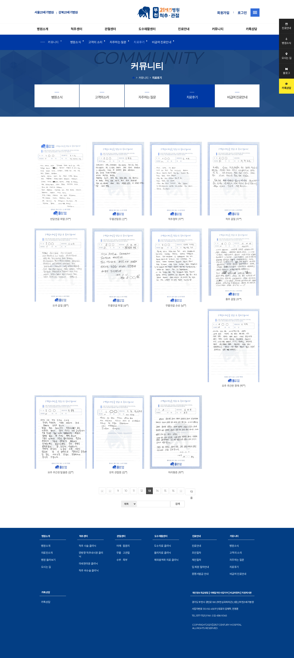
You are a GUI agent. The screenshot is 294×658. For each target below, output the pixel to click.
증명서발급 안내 (200, 574)
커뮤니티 (217, 29)
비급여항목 (235, 592)
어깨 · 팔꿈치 (123, 546)
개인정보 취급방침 (200, 592)
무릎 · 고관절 (123, 552)
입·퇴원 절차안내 (200, 567)
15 (165, 490)
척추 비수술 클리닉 (88, 570)
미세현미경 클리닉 (88, 563)
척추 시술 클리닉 (87, 546)
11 (134, 490)
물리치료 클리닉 (162, 552)
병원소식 (75, 42)
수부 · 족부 (121, 560)
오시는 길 (46, 567)
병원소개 (42, 29)
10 (125, 490)
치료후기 (139, 42)
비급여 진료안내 (161, 42)
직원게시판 (246, 592)
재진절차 (196, 560)
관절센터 (110, 29)
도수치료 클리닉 (162, 546)
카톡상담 (251, 29)
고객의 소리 (95, 42)
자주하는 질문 (118, 42)
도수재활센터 (147, 29)
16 (173, 490)
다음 (192, 492)
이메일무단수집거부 (219, 592)
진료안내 (183, 29)
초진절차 (196, 552)
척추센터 (76, 29)
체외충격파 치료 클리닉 (166, 560)
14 (157, 490)
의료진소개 (47, 552)
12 (141, 490)
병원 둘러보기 (48, 560)
